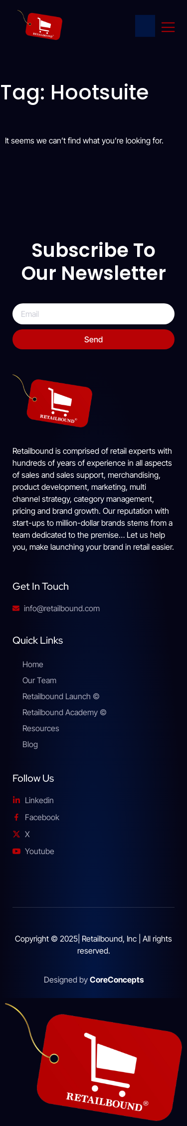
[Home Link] (147, 26)
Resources (40, 728)
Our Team (39, 680)
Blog (30, 744)
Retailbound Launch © (61, 696)
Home (32, 664)
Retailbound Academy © (64, 712)
